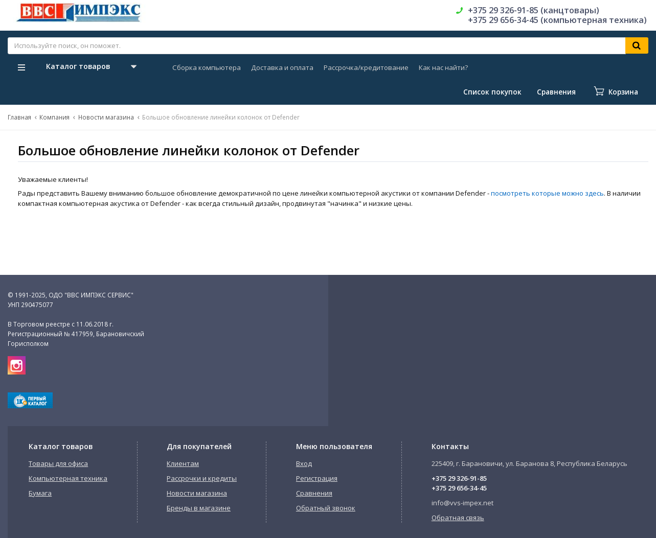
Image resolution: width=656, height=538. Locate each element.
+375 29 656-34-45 (459, 488)
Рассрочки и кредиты (202, 478)
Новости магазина (106, 117)
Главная (19, 117)
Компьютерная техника (68, 478)
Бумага (40, 493)
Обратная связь (458, 517)
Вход (304, 463)
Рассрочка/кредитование (366, 67)
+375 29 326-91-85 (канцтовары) (533, 10)
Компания (54, 117)
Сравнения (314, 493)
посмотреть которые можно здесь (547, 193)
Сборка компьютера (206, 67)
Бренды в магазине (199, 507)
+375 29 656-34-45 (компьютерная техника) (557, 20)
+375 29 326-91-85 (459, 478)
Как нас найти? (443, 67)
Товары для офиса (58, 463)
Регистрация (316, 478)
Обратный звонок (325, 507)
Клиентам (183, 463)
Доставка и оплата (282, 67)
